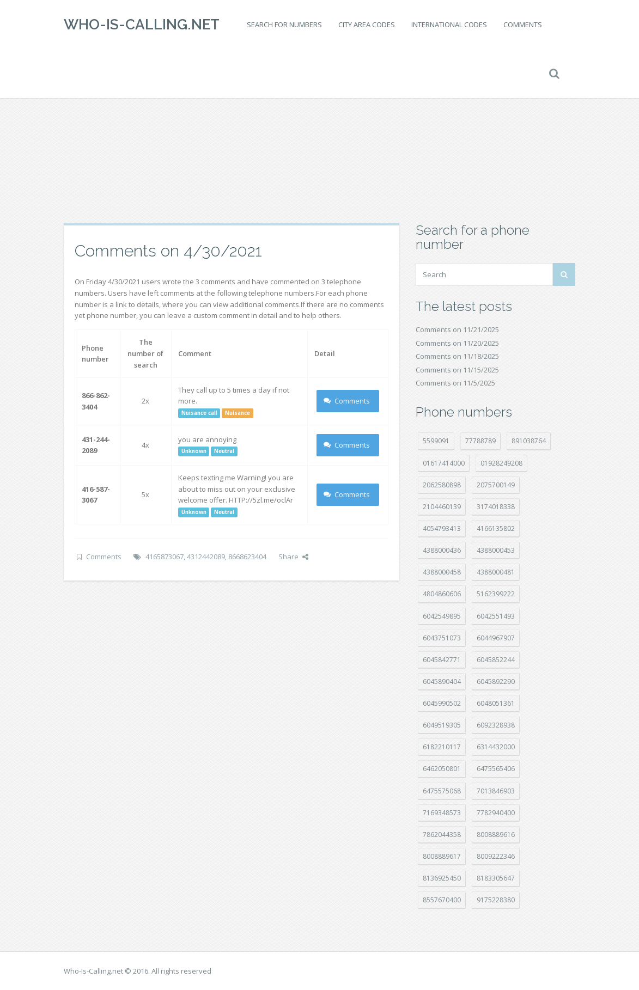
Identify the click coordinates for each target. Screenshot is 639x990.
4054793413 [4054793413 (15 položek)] (442, 528)
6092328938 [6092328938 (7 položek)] (496, 725)
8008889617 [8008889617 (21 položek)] (442, 856)
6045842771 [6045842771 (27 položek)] (442, 659)
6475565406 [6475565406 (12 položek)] (496, 768)
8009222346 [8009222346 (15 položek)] (496, 856)
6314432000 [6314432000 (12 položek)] (496, 746)
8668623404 (247, 556)
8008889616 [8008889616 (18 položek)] (496, 834)
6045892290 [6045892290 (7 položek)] (496, 681)
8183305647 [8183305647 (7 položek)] (496, 878)
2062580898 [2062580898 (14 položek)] (442, 485)
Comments (522, 24)
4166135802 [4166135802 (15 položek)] (496, 528)
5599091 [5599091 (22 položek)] (436, 440)
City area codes (366, 24)
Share (293, 556)
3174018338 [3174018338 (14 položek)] (496, 506)
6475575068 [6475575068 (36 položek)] (442, 791)
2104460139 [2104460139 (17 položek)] (442, 506)
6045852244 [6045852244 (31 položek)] (496, 659)
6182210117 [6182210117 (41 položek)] (442, 746)
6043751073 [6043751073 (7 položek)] (442, 638)
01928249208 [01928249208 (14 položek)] (501, 463)
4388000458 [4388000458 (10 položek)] (442, 572)
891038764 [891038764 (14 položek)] (529, 440)
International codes (449, 24)
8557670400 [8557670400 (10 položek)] (442, 900)
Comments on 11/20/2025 (457, 343)
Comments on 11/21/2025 (457, 329)
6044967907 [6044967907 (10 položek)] (496, 638)
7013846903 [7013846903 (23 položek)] (496, 791)
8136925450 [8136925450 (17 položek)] (442, 878)
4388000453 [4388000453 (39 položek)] (496, 550)
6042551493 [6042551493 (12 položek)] (496, 616)
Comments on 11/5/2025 (455, 383)
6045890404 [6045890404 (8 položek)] (442, 681)
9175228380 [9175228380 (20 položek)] (496, 900)
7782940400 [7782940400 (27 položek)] (496, 812)
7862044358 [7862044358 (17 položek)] (442, 834)
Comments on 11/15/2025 (457, 370)
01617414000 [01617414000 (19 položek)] (444, 463)
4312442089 (206, 556)
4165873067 (164, 556)
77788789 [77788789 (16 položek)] (480, 440)
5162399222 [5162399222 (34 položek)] (496, 593)
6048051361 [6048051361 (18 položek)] (496, 703)
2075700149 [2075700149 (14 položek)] (496, 485)
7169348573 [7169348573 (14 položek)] (442, 812)
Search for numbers (284, 24)
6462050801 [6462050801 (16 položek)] (442, 768)
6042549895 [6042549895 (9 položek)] (442, 616)
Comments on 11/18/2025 (457, 356)
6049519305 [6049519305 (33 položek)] (442, 725)
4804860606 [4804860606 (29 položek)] (442, 593)
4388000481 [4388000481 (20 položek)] (496, 572)
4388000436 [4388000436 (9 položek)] (442, 550)
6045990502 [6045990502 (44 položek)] (442, 703)
